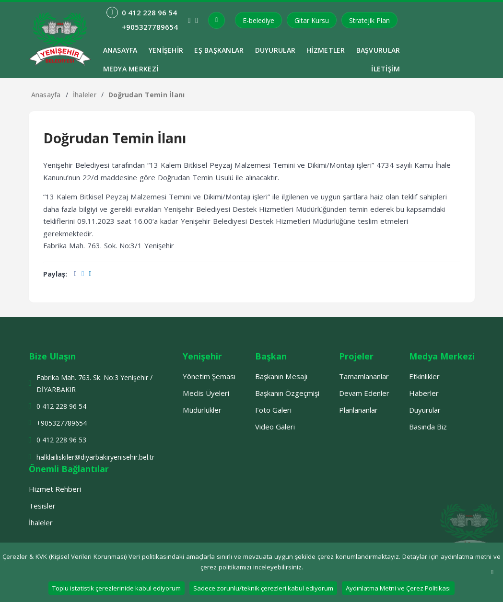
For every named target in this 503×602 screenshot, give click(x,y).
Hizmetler (325, 50)
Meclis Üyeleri (206, 393)
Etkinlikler (424, 376)
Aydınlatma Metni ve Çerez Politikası (398, 588)
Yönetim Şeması (209, 376)
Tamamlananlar (364, 376)
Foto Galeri (273, 410)
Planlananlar (358, 410)
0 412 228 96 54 (61, 406)
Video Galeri (275, 426)
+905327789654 (61, 423)
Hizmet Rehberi (55, 489)
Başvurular (378, 50)
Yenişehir (166, 50)
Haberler (424, 393)
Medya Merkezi (131, 68)
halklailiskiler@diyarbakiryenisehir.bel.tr (95, 457)
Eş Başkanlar (219, 50)
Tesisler (42, 505)
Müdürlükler (202, 410)
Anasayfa (46, 94)
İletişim (385, 68)
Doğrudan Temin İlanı (146, 94)
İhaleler (84, 94)
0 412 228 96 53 (61, 439)
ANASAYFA (120, 50)
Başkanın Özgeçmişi (287, 393)
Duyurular (275, 50)
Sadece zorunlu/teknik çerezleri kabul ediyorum (263, 588)
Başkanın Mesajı (281, 376)
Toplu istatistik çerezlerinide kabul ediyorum (116, 588)
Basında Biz (428, 426)
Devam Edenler (364, 393)
